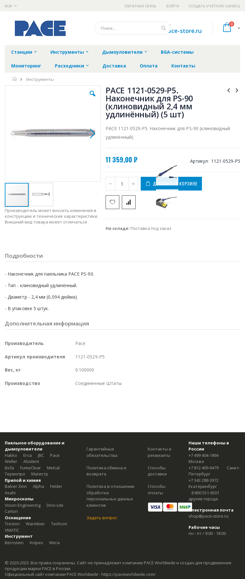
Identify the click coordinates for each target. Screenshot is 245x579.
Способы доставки (157, 471)
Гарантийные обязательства (101, 452)
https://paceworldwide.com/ (128, 574)
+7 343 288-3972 (204, 480)
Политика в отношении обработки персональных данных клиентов (110, 495)
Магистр (39, 474)
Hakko (11, 455)
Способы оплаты (157, 489)
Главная (14, 79)
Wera (54, 542)
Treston (12, 524)
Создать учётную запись (214, 6)
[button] (92, 98)
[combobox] (132, 28)
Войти (172, 6)
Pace (55, 455)
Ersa (27, 455)
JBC (41, 455)
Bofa (9, 468)
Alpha (38, 486)
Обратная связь (140, 6)
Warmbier (35, 524)
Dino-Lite (55, 505)
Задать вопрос (101, 517)
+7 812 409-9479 (204, 468)
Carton (11, 511)
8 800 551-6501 (205, 493)
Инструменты (40, 79)
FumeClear (30, 468)
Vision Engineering (23, 505)
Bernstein (14, 542)
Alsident (31, 461)
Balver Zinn (16, 486)
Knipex (36, 542)
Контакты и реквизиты (159, 452)
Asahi (10, 493)
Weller (11, 461)
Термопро (15, 474)
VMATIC (12, 530)
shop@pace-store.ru (174, 31)
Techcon (59, 524)
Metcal (53, 468)
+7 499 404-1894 (204, 455)
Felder (56, 486)
